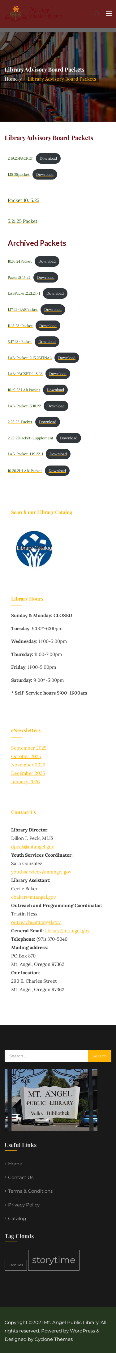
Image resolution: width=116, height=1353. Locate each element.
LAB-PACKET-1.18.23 (25, 373)
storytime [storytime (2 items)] (53, 1259)
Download (48, 158)
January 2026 (25, 781)
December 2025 (28, 773)
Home (11, 79)
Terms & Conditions (30, 1191)
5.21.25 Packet (22, 221)
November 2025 (28, 765)
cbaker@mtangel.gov (33, 897)
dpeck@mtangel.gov (32, 847)
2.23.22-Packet (20, 421)
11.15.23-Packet (20, 325)
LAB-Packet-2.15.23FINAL (30, 357)
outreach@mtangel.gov (36, 922)
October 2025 (26, 756)
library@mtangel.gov (67, 931)
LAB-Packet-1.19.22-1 (25, 454)
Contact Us (20, 1177)
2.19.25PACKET (20, 158)
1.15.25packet (19, 174)
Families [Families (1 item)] (16, 1265)
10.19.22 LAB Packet (24, 389)
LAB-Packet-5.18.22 (24, 406)
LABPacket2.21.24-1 (24, 293)
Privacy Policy (24, 1205)
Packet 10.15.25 (23, 200)
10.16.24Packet (20, 261)
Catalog (17, 1218)
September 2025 (28, 748)
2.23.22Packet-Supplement (31, 438)
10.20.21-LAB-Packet (25, 470)
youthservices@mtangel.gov (41, 872)
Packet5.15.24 (19, 277)
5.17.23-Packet (20, 341)
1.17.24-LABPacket (23, 309)
